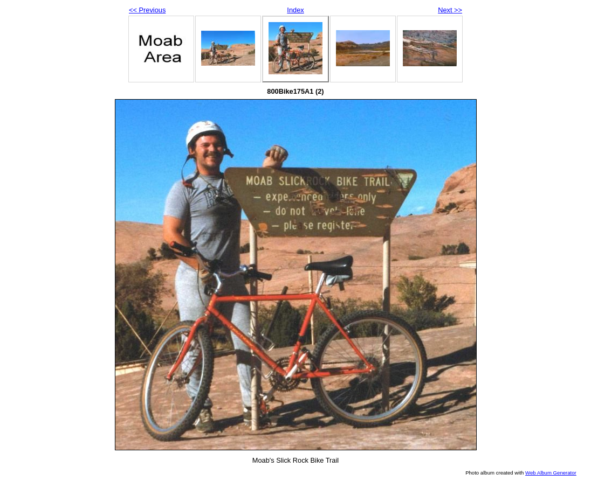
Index (295, 10)
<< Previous (147, 10)
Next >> (450, 10)
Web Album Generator (550, 473)
